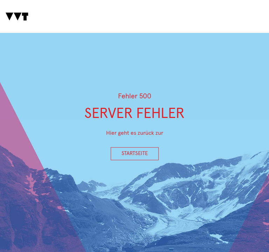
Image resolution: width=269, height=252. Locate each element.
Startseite (135, 153)
